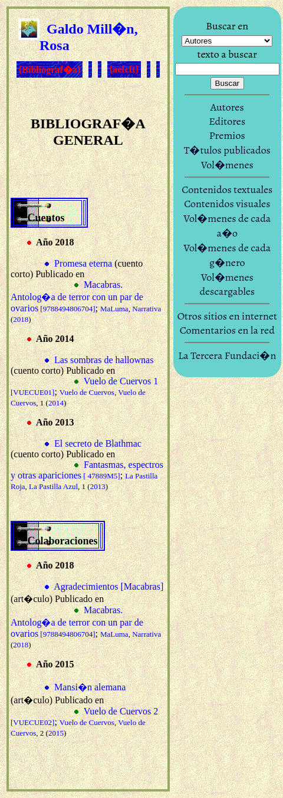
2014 (56, 402)
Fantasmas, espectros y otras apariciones (87, 470)
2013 (98, 486)
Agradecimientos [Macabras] (108, 586)
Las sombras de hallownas (103, 360)
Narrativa (146, 308)
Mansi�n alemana (90, 687)
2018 (20, 319)
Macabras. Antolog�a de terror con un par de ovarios (77, 296)
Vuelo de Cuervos (87, 392)
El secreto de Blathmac (98, 443)
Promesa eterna (83, 263)
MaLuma (114, 308)
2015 (56, 733)
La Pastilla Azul (53, 486)
